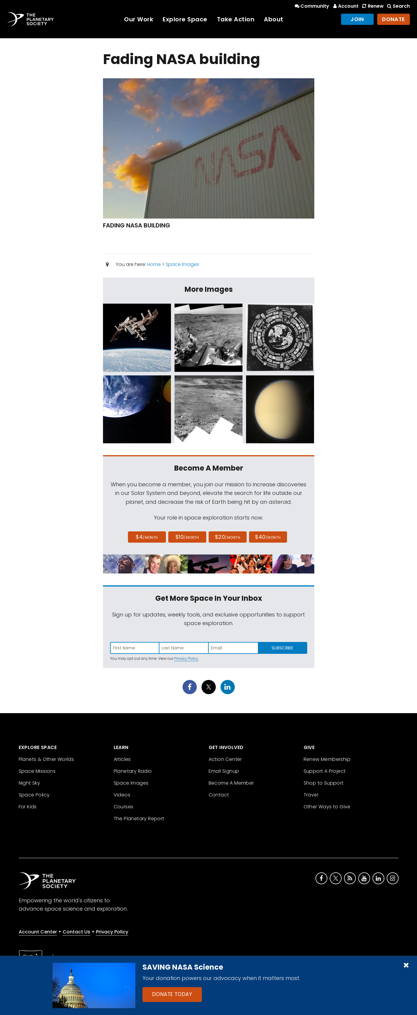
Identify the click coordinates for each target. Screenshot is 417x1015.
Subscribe (282, 648)
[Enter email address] (233, 648)
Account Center (38, 931)
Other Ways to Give (327, 806)
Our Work (138, 19)
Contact (219, 794)
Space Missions (37, 771)
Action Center (225, 759)
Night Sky (29, 783)
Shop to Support (324, 783)
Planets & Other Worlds (46, 759)
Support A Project (325, 771)
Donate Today (172, 994)
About (273, 19)
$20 (227, 537)
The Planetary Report (139, 818)
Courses (124, 806)
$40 (267, 537)
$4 (147, 537)
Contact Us (76, 931)
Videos (122, 794)
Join (357, 19)
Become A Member (231, 783)
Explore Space (185, 19)
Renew (372, 6)
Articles (122, 759)
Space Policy (34, 794)
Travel (311, 794)
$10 (187, 537)
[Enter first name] (134, 648)
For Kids (28, 806)
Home (154, 264)
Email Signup (224, 771)
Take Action (236, 19)
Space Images (182, 264)
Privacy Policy (186, 658)
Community (311, 6)
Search (398, 6)
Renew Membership (327, 759)
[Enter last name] (184, 648)
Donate (393, 19)
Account (345, 6)
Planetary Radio (133, 771)
